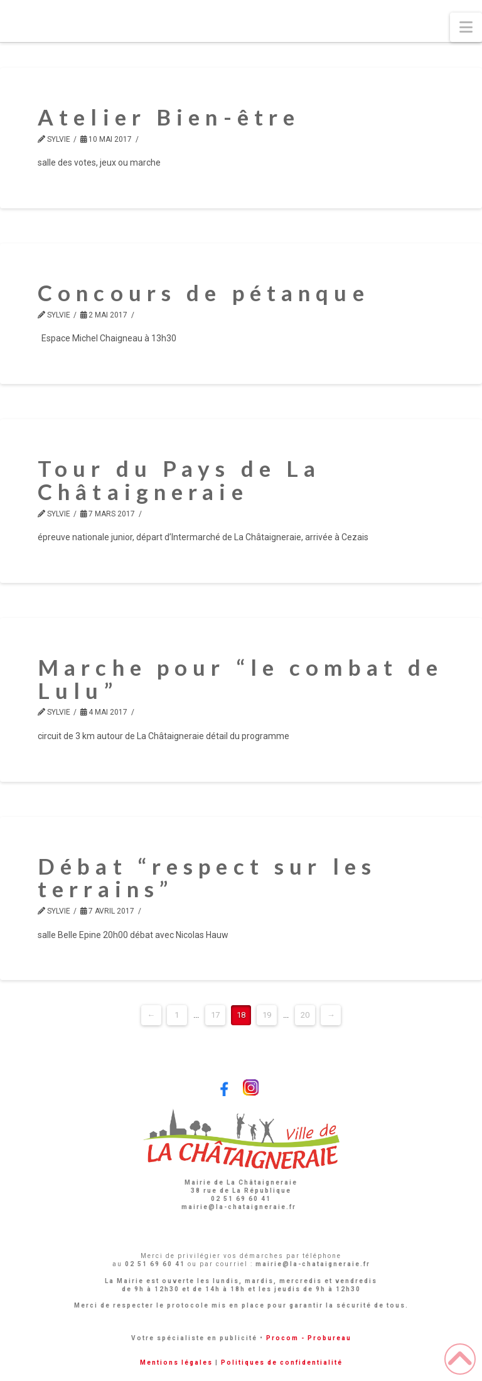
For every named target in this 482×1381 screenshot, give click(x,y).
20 (305, 1015)
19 (266, 1015)
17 (215, 1015)
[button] (466, 27)
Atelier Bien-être (169, 117)
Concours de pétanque (204, 292)
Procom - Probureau (308, 1338)
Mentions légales (176, 1362)
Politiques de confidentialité (282, 1362)
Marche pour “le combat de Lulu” (240, 678)
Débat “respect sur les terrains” (207, 877)
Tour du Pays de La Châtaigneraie (179, 479)
